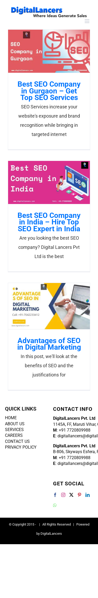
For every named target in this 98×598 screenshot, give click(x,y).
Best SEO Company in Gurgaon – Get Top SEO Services (49, 91)
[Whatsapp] (55, 505)
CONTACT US (17, 441)
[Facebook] (55, 495)
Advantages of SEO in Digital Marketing (49, 344)
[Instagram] (63, 495)
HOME (11, 417)
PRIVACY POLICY (21, 447)
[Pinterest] (79, 495)
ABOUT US (15, 423)
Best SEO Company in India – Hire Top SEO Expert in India (49, 222)
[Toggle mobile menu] (87, 21)
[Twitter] (71, 495)
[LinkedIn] (87, 495)
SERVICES (14, 429)
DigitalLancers (51, 534)
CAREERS (14, 435)
